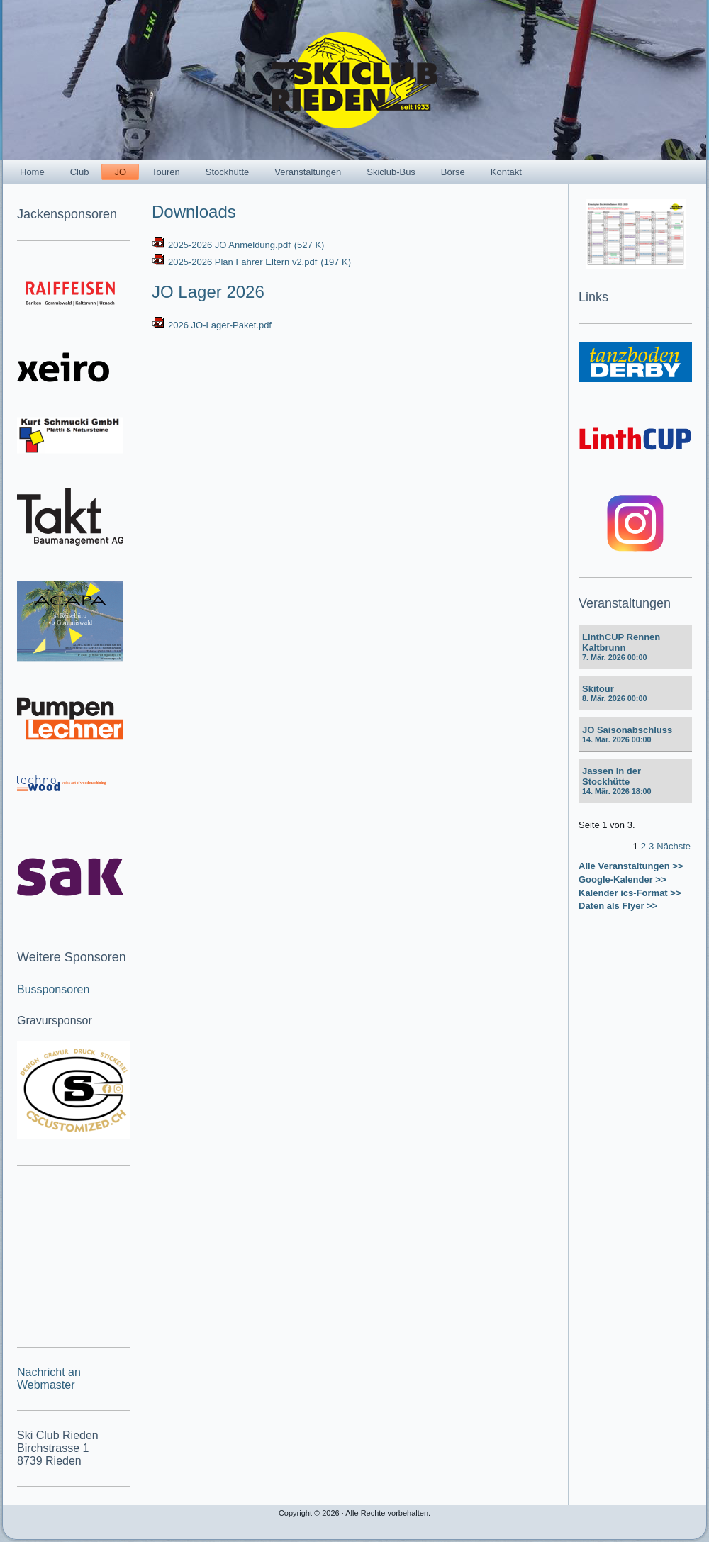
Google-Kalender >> (622, 879)
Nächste (674, 846)
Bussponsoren (53, 989)
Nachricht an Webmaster (49, 1378)
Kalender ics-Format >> (630, 893)
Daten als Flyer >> (618, 905)
